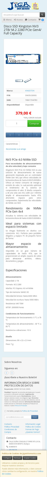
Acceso (18, 19)
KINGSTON (29, 90)
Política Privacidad (11, 426)
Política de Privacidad (21, 405)
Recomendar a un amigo (16, 149)
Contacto (30, 19)
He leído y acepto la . (22, 411)
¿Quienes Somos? (32, 432)
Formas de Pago (32, 429)
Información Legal (32, 424)
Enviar (35, 417)
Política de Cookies (33, 426)
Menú (7, 19)
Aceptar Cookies (30, 458)
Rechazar (17, 458)
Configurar (7, 458)
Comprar (34, 123)
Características (12, 144)
